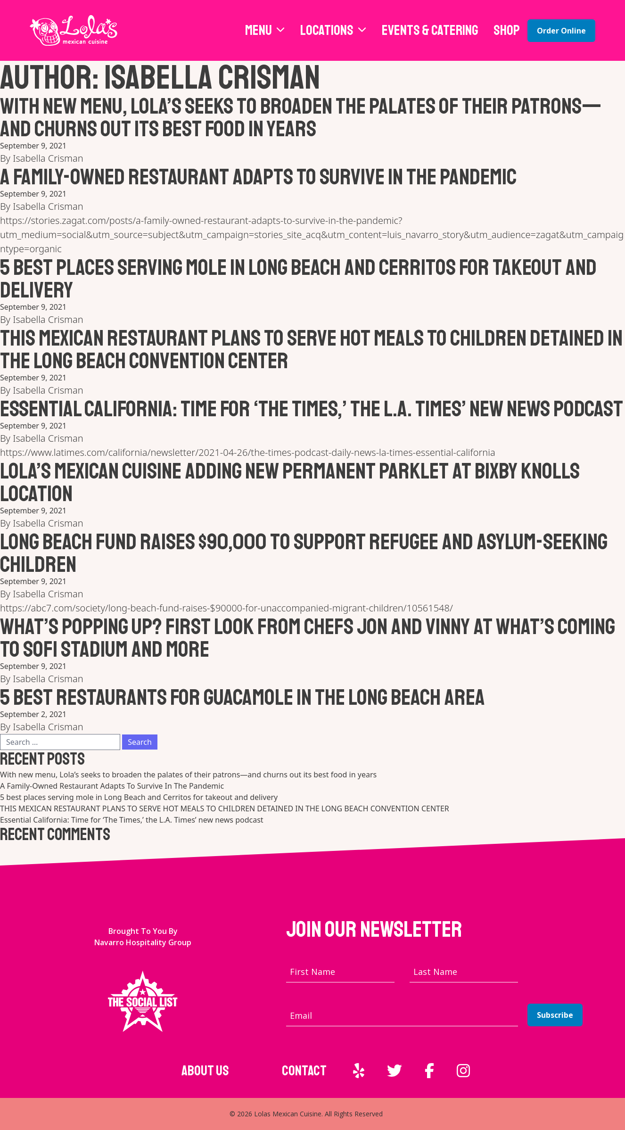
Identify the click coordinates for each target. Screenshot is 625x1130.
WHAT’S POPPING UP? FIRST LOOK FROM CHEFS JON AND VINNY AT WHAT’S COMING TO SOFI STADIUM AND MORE (307, 637)
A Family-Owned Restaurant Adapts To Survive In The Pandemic (258, 177)
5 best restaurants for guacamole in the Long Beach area (242, 697)
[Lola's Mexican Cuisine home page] (73, 30)
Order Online (561, 30)
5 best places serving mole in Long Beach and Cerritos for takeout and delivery (298, 278)
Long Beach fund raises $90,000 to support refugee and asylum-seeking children (304, 553)
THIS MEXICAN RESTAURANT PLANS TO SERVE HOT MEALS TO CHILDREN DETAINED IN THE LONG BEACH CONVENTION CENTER (311, 349)
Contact (304, 1070)
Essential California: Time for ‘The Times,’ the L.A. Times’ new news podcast (311, 409)
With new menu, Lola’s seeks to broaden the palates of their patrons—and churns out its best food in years (301, 117)
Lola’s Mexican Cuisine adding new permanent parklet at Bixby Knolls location (290, 482)
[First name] (340, 971)
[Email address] (402, 1015)
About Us (205, 1070)
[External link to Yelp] (358, 1070)
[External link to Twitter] (394, 1070)
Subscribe (555, 1015)
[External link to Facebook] (429, 1070)
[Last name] (464, 971)
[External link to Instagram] (463, 1070)
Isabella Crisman (48, 158)
